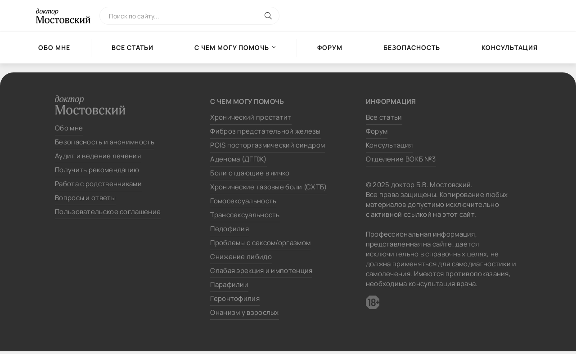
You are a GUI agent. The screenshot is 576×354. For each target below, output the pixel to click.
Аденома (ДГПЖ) (238, 159)
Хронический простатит (250, 117)
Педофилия (229, 228)
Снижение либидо (241, 256)
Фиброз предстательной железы (265, 131)
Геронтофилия (235, 298)
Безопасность (411, 47)
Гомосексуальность (243, 201)
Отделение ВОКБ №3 (401, 159)
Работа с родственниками (98, 183)
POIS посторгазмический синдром (267, 145)
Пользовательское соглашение (108, 211)
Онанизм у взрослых (244, 312)
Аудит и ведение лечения (98, 156)
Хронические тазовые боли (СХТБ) (268, 187)
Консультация (510, 47)
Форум (329, 47)
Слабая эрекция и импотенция (261, 270)
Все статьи (132, 47)
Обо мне (54, 47)
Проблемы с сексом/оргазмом (260, 242)
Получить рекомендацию (97, 170)
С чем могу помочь (231, 47)
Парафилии (229, 284)
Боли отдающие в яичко (249, 173)
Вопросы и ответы (85, 197)
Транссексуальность (244, 215)
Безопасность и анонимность (104, 142)
